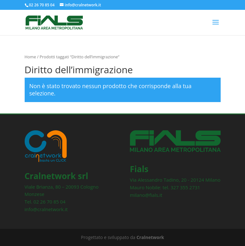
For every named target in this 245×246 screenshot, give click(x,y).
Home (30, 57)
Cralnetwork (150, 237)
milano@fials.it (146, 195)
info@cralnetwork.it (46, 209)
